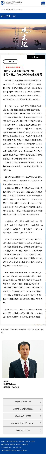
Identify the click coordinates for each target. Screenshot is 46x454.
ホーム (3, 9)
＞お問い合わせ (6, 447)
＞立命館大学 (17, 447)
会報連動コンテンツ (23, 402)
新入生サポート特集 (23, 416)
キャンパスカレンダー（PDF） (23, 423)
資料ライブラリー (23, 430)
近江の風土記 (11, 9)
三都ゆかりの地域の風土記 (23, 409)
